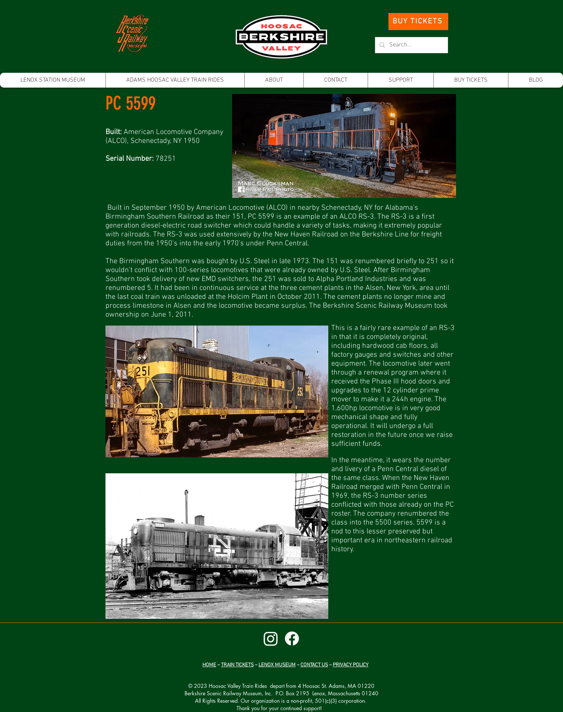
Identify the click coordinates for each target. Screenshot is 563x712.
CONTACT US (314, 665)
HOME (209, 665)
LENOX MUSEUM (277, 665)
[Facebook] (292, 638)
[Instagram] (270, 638)
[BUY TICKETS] (418, 21)
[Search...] (410, 45)
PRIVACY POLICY (350, 665)
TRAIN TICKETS (237, 665)
